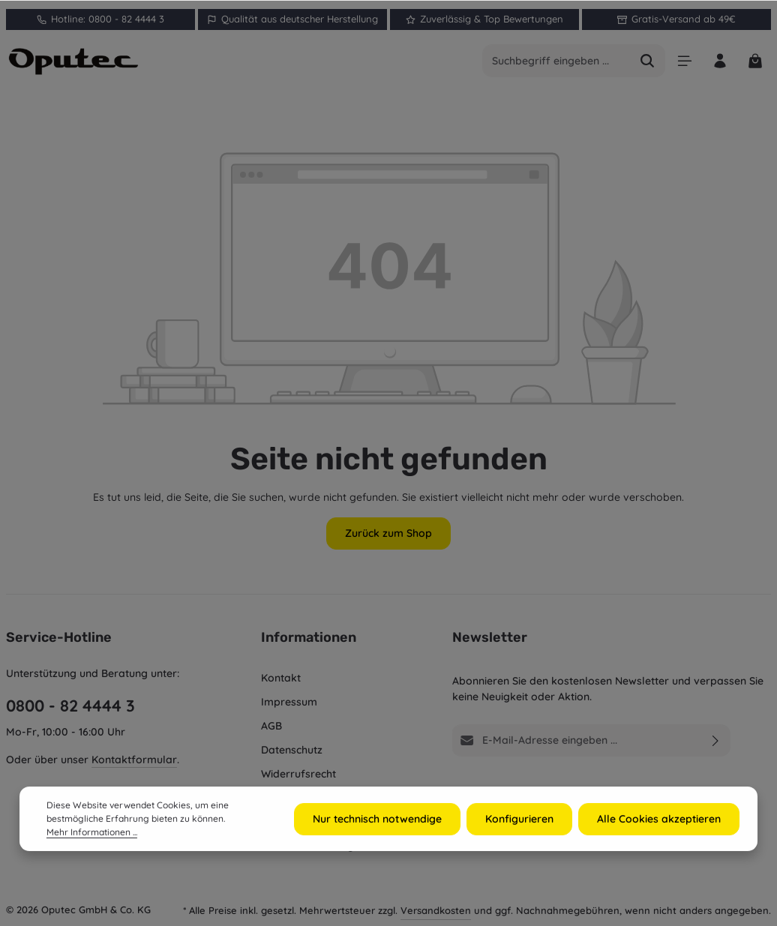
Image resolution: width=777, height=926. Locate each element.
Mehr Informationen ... (91, 854)
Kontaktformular (134, 759)
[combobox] (556, 60)
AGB (271, 726)
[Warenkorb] (755, 61)
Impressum (289, 702)
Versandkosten (435, 910)
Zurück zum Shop (388, 533)
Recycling (285, 798)
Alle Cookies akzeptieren (659, 840)
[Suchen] (647, 60)
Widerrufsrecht (298, 774)
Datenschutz (291, 750)
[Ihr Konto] (720, 61)
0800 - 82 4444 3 (70, 705)
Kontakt (281, 678)
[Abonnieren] (715, 740)
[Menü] (684, 61)
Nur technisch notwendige (377, 840)
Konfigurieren (519, 840)
